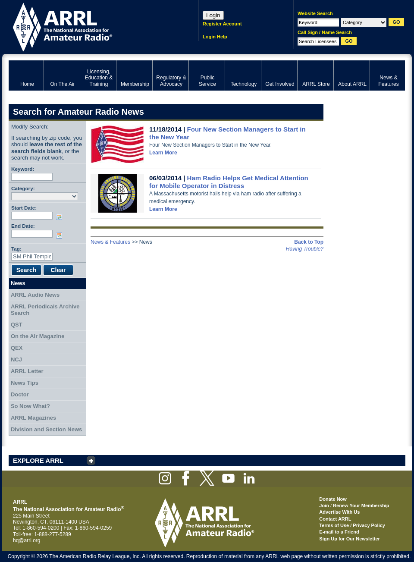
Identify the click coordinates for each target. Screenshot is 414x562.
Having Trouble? (304, 249)
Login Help (215, 36)
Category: (23, 188)
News (18, 283)
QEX (16, 348)
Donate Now (333, 499)
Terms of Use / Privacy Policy (352, 525)
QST (16, 324)
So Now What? (30, 406)
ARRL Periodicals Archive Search (45, 310)
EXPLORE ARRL (38, 460)
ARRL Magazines (33, 417)
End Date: (23, 226)
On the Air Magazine (37, 336)
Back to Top (308, 242)
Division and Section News (46, 429)
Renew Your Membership (361, 505)
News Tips (24, 383)
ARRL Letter (27, 371)
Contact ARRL (335, 518)
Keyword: (22, 169)
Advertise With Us (339, 512)
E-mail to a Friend (339, 531)
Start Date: (24, 207)
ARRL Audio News (35, 295)
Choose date (61, 217)
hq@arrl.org (27, 540)
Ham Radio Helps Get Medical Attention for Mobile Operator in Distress (228, 181)
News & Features (110, 242)
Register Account (222, 23)
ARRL (92, 26)
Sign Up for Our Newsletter (349, 538)
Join (324, 505)
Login (213, 15)
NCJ (16, 359)
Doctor (20, 394)
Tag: (16, 248)
